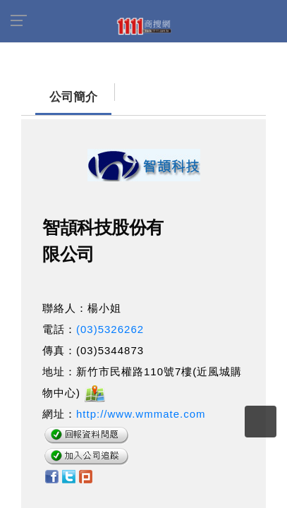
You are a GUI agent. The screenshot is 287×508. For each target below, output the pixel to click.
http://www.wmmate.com (141, 407)
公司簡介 (45, 90)
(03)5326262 (110, 322)
